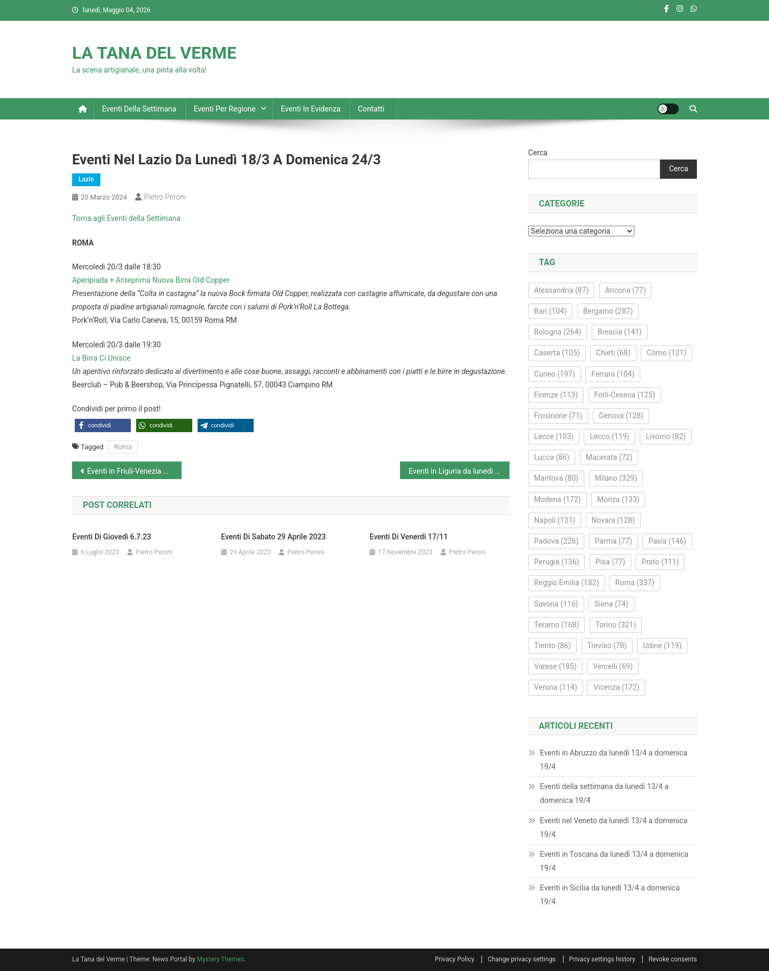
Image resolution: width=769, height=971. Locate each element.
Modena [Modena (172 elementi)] (557, 499)
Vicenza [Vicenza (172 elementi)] (616, 687)
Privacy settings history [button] (602, 959)
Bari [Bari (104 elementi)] (550, 311)
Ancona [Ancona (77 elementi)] (625, 290)
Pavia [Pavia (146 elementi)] (667, 541)
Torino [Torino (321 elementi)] (615, 624)
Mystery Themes (220, 959)
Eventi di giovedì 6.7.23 (111, 536)
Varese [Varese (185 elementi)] (555, 666)
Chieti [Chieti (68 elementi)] (613, 352)
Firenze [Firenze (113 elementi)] (556, 395)
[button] (103, 425)
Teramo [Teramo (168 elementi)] (556, 624)
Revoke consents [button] (672, 959)
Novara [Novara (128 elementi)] (613, 520)
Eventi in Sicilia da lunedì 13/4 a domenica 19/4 (610, 895)
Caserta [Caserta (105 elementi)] (556, 352)
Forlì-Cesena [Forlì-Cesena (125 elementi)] (624, 395)
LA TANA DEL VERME (154, 53)
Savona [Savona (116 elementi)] (556, 604)
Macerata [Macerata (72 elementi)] (609, 457)
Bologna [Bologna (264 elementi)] (557, 332)
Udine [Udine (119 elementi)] (662, 645)
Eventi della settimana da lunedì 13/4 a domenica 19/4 (604, 793)
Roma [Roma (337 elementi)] (634, 582)
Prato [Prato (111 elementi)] (660, 562)
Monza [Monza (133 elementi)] (618, 499)
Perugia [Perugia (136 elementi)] (556, 562)
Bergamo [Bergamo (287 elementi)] (608, 311)
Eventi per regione (225, 109)
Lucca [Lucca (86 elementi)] (551, 457)
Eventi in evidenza (311, 109)
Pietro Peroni (165, 197)
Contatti (371, 109)
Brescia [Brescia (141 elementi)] (620, 332)
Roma (123, 447)
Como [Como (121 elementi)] (666, 352)
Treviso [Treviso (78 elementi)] (607, 645)
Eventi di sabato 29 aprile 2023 (273, 536)
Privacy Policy (454, 959)
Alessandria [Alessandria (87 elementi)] (561, 290)
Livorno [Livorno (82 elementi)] (666, 436)
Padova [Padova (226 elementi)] (556, 541)
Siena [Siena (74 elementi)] (611, 604)
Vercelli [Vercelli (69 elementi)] (613, 666)
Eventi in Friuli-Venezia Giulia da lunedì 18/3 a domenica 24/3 (134, 471)
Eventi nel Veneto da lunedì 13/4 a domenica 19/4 (613, 827)
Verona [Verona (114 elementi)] (555, 687)
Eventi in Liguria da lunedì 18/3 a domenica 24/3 (459, 471)
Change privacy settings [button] (521, 959)
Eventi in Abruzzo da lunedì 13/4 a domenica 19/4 (613, 760)
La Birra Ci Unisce (101, 358)
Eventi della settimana (139, 109)
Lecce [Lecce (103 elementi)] (554, 436)
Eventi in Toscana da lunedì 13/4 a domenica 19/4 (614, 861)
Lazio (86, 179)
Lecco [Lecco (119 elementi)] (609, 436)
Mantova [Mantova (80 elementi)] (556, 478)
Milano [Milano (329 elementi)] (616, 478)
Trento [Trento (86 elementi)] (552, 645)
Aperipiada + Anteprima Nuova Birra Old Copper (151, 280)
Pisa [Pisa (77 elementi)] (610, 562)
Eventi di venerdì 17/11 (409, 536)
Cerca (537, 152)
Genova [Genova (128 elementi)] (621, 415)
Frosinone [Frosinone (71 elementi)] (558, 415)
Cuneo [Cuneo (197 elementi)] (554, 374)
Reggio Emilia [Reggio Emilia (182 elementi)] (566, 582)
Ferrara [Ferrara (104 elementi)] (612, 374)
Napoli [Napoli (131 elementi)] (554, 520)
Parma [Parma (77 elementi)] (613, 541)
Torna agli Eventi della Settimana (126, 218)
